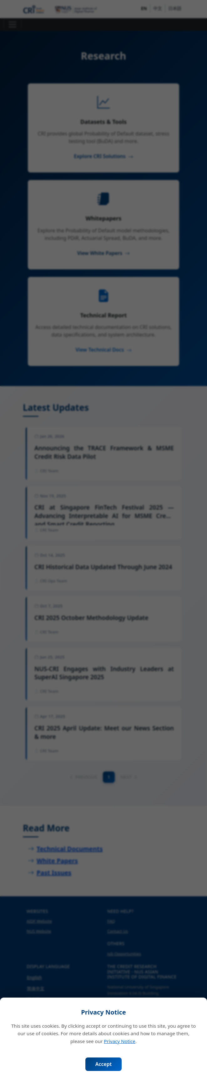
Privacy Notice (119, 1041)
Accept (103, 1064)
